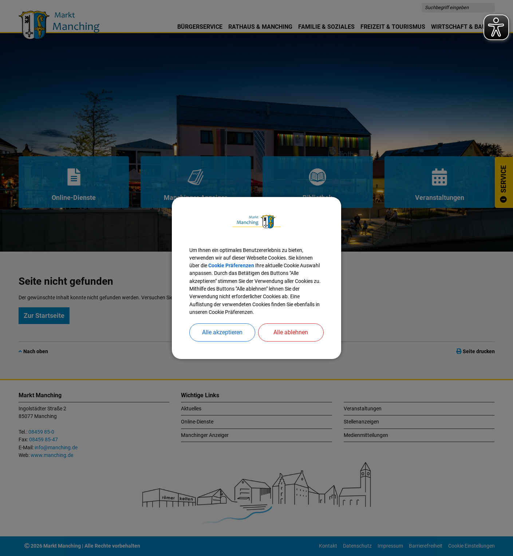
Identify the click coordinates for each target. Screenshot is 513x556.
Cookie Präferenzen (231, 265)
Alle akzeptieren (222, 332)
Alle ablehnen (290, 332)
